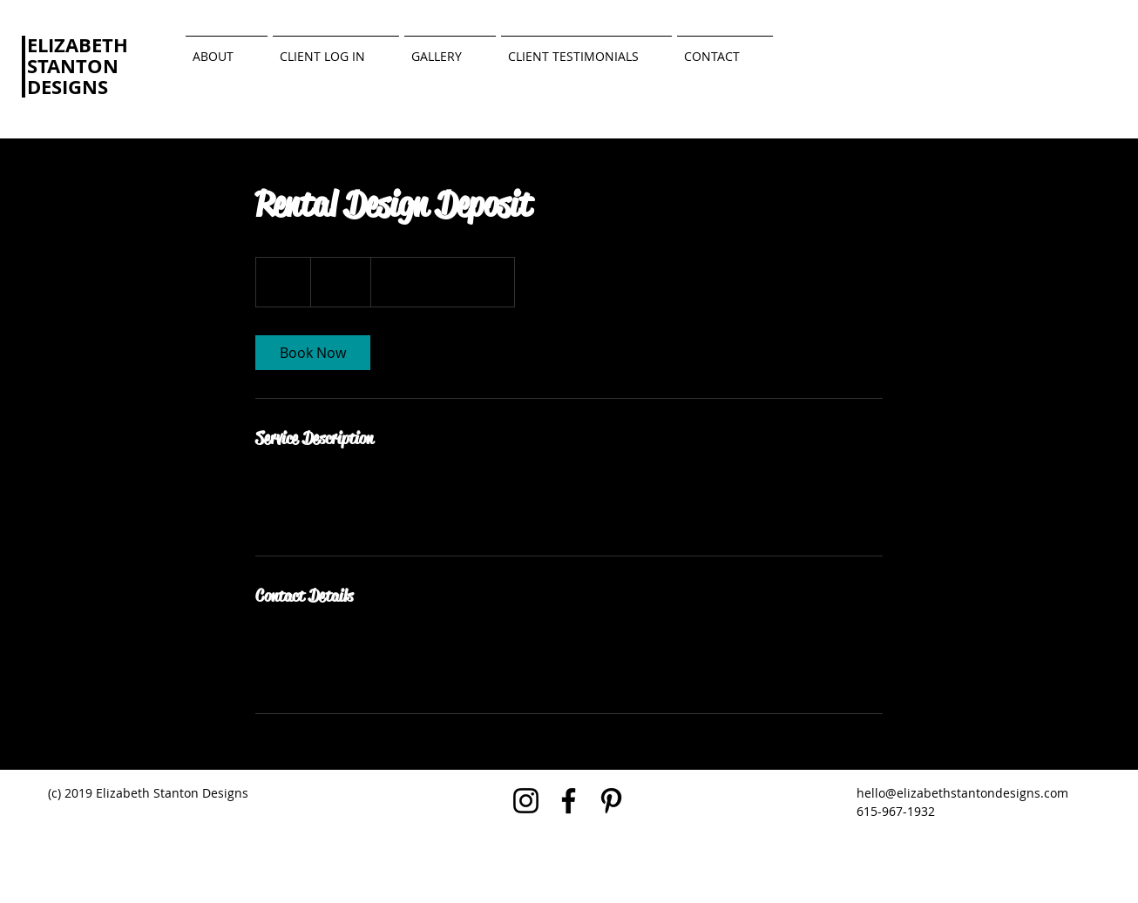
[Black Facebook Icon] (569, 801)
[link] (312, 352)
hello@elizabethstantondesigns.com (962, 793)
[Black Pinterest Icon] (611, 801)
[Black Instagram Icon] (526, 801)
